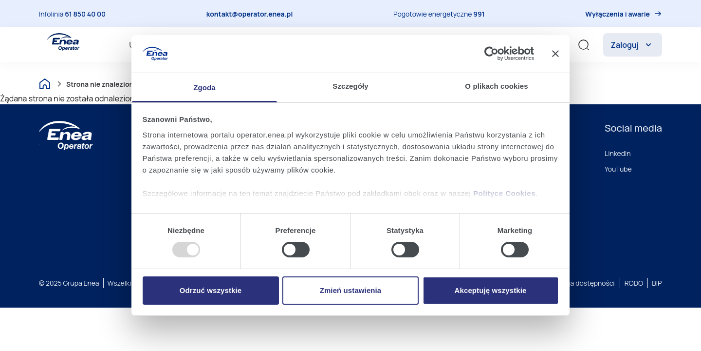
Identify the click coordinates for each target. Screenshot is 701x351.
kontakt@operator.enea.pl (249, 14)
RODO (634, 283)
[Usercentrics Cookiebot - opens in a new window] (491, 53)
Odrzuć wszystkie (210, 290)
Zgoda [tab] (204, 87)
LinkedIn (618, 153)
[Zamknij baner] (555, 53)
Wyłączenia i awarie (617, 14)
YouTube (618, 169)
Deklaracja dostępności (577, 283)
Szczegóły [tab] (350, 86)
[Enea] (66, 135)
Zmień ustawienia (351, 290)
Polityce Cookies (504, 193)
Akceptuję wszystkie (491, 290)
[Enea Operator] (63, 42)
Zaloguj (632, 45)
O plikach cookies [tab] (496, 86)
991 (478, 14)
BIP (657, 283)
